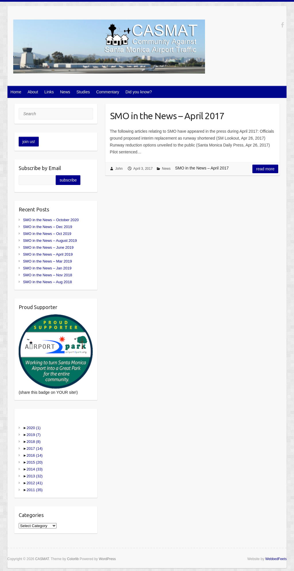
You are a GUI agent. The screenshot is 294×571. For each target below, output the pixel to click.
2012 (35, 483)
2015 (35, 462)
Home (16, 92)
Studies (83, 92)
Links (49, 92)
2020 (33, 428)
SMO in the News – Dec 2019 (47, 227)
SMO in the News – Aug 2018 (47, 282)
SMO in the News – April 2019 (48, 254)
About (33, 92)
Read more (265, 169)
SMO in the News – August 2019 (50, 240)
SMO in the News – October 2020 (51, 220)
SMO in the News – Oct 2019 (47, 234)
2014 (35, 469)
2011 (35, 490)
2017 (35, 448)
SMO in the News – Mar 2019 (47, 261)
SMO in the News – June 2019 (48, 247)
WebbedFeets (276, 559)
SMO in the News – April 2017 (167, 116)
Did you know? (138, 92)
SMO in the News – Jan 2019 (47, 268)
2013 (35, 476)
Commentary (107, 92)
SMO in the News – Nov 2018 (47, 275)
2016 (35, 455)
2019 (33, 435)
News (65, 92)
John (119, 169)
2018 (33, 441)
